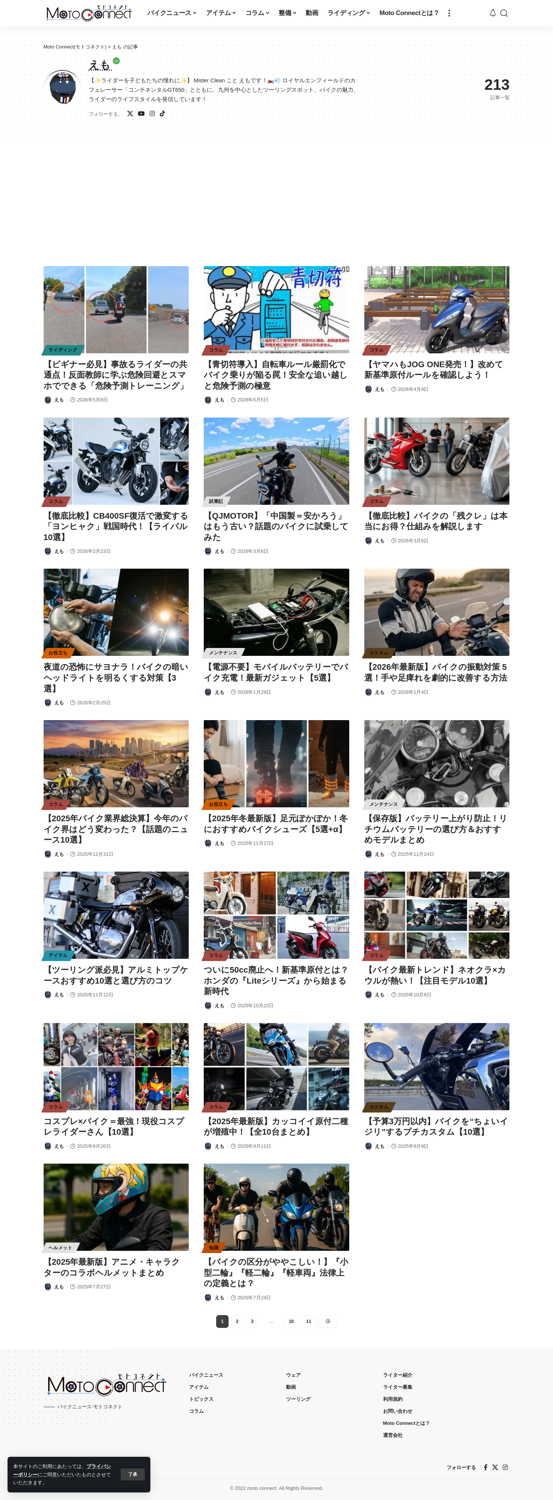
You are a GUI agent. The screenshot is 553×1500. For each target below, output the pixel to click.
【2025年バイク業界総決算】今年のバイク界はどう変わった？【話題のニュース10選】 (116, 829)
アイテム (58, 955)
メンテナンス (223, 653)
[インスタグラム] (152, 114)
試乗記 (216, 501)
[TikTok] (162, 114)
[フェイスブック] (485, 1467)
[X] (130, 114)
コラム (216, 350)
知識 (213, 1248)
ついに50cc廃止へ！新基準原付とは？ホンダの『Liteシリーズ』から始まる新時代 (276, 980)
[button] (133, 1474)
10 (291, 1321)
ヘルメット (60, 1248)
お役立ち (58, 653)
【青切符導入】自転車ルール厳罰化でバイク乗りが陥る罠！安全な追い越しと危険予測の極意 (276, 375)
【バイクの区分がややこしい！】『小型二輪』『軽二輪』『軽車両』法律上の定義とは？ (276, 1272)
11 (308, 1321)
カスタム (379, 653)
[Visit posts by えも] (48, 400)
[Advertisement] (276, 192)
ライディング (62, 350)
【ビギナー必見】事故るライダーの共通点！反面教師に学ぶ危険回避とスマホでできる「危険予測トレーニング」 (116, 375)
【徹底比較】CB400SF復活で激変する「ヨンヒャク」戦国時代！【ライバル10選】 (116, 526)
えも (59, 400)
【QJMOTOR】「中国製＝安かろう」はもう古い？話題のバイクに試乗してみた (276, 526)
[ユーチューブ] (141, 114)
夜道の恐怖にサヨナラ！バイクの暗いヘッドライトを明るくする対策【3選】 (116, 677)
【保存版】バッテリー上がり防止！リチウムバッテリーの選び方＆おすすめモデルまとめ (436, 829)
